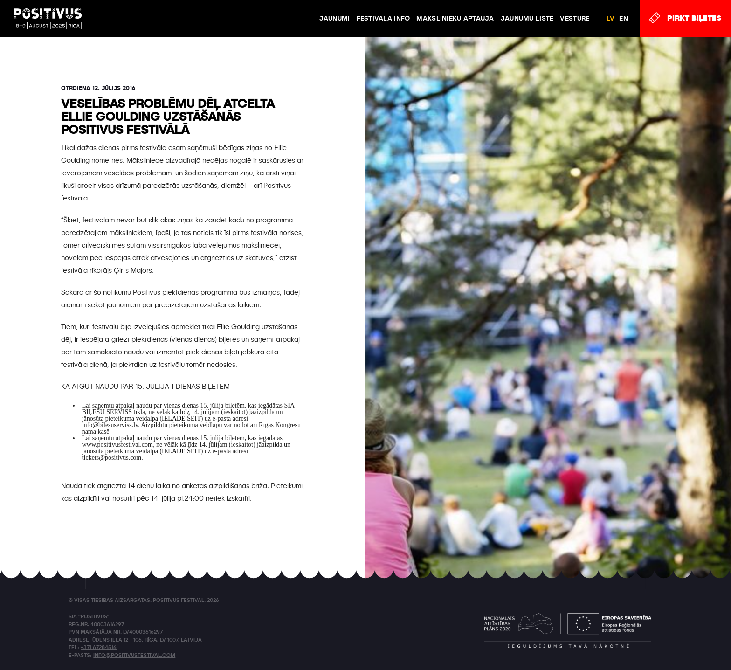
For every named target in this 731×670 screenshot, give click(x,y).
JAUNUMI (334, 18)
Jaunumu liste (527, 18)
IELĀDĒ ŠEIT (181, 418)
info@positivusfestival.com (134, 655)
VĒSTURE (574, 18)
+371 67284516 (99, 647)
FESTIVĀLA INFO (383, 18)
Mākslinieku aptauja (455, 18)
